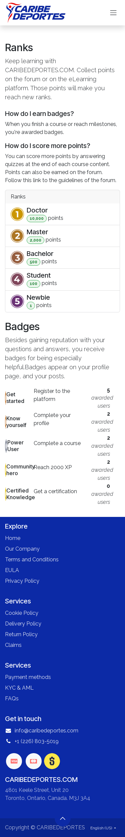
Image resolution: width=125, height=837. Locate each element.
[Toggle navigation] (113, 13)
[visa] (14, 761)
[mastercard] (34, 761)
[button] (63, 818)
